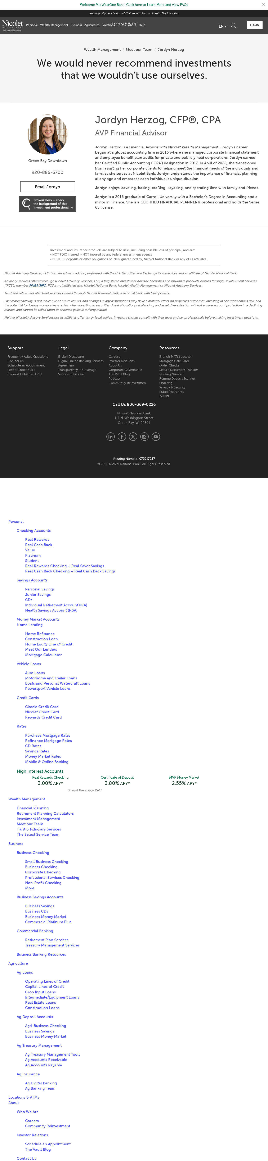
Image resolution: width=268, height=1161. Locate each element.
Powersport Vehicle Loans (48, 689)
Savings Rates (37, 751)
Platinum (33, 555)
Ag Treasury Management (39, 1046)
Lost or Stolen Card (21, 370)
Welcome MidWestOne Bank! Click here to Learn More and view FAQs (134, 5)
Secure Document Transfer (178, 370)
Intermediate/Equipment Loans (52, 998)
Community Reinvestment (128, 383)
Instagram (144, 437)
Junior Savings (38, 595)
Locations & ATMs (114, 25)
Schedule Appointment (231, 25)
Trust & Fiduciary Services (39, 830)
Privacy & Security (172, 387)
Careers (114, 357)
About (132, 25)
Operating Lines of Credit (47, 982)
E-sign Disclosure (71, 357)
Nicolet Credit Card (42, 712)
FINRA (33, 286)
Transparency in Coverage (77, 370)
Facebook (122, 437)
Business (76, 25)
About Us (115, 365)
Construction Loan (41, 639)
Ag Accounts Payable (43, 1066)
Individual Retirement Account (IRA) (56, 605)
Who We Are (28, 1112)
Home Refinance (40, 634)
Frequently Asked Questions (28, 357)
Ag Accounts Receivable (46, 1060)
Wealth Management (54, 25)
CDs (28, 600)
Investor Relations (122, 361)
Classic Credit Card (42, 707)
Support (15, 348)
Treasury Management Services (52, 946)
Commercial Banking (35, 932)
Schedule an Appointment (26, 365)
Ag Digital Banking (41, 1084)
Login (254, 25)
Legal (63, 348)
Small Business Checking (46, 862)
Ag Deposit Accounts (35, 1017)
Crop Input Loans (40, 992)
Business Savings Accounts (40, 898)
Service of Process (71, 374)
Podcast (114, 379)
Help (142, 25)
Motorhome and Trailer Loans (51, 678)
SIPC (43, 286)
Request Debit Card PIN (25, 374)
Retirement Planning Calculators (45, 814)
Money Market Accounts (38, 619)
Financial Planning (33, 809)
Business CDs (36, 912)
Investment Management (38, 819)
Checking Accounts (34, 531)
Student (32, 561)
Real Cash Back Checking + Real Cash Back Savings (70, 571)
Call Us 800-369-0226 (134, 404)
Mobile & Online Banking (46, 762)
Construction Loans (42, 1008)
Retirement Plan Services (46, 941)
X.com (133, 437)
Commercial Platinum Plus (48, 923)
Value (30, 550)
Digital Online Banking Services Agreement (81, 363)
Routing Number (171, 374)
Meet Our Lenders (41, 650)
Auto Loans (35, 673)
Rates (21, 726)
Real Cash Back (38, 545)
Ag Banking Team (40, 1089)
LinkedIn (110, 437)
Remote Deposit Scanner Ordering (177, 381)
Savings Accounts (32, 580)
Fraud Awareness (171, 392)
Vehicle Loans (29, 664)
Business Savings (39, 907)
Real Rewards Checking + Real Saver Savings (64, 566)
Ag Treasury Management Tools (52, 1055)
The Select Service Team (38, 835)
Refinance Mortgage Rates (48, 741)
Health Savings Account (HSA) (51, 610)
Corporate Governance (125, 370)
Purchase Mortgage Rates (47, 736)
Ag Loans (25, 973)
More (29, 889)
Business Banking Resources (41, 955)
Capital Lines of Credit (44, 987)
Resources (169, 348)
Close (263, 5)
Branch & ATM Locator (175, 357)
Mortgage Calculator (174, 361)
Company (118, 348)
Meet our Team (139, 50)
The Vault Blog (119, 374)
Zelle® (164, 396)
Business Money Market (45, 917)
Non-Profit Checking (43, 883)
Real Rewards (37, 540)
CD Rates (33, 746)
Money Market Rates (43, 757)
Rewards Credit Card (43, 717)
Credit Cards (28, 698)
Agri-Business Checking (45, 1026)
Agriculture (91, 25)
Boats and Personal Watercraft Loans (57, 683)
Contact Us (16, 361)
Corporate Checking (43, 873)
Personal (32, 25)
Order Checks (169, 365)
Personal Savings (40, 589)
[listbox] (199, 26)
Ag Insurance (28, 1075)
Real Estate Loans (40, 1003)
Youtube (156, 437)
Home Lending (30, 625)
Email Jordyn (47, 186)
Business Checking (33, 853)
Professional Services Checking (52, 878)
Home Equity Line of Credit (48, 644)
